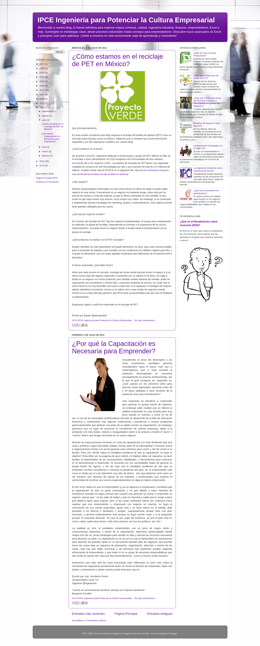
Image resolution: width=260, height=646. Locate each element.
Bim (148, 633)
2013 (42, 161)
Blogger (173, 633)
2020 (42, 81)
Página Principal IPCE (47, 178)
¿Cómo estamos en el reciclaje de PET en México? (117, 60)
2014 (42, 107)
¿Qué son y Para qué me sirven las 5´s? (206, 76)
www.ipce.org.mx (130, 569)
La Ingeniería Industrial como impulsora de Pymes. (208, 169)
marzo (45, 151)
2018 (42, 90)
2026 (42, 64)
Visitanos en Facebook (47, 182)
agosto (45, 115)
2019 (42, 86)
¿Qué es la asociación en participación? (206, 191)
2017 (42, 94)
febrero (46, 156)
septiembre (48, 111)
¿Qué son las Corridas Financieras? (205, 54)
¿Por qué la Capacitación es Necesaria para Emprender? (114, 347)
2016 (42, 99)
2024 (42, 72)
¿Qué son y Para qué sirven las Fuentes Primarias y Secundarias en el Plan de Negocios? (207, 102)
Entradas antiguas (159, 613)
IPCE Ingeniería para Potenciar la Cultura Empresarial (126, 20)
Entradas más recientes (88, 613)
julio (44, 120)
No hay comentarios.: (145, 320)
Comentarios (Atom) (96, 620)
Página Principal (126, 613)
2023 (42, 77)
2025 (42, 68)
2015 (42, 103)
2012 (42, 165)
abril (44, 147)
